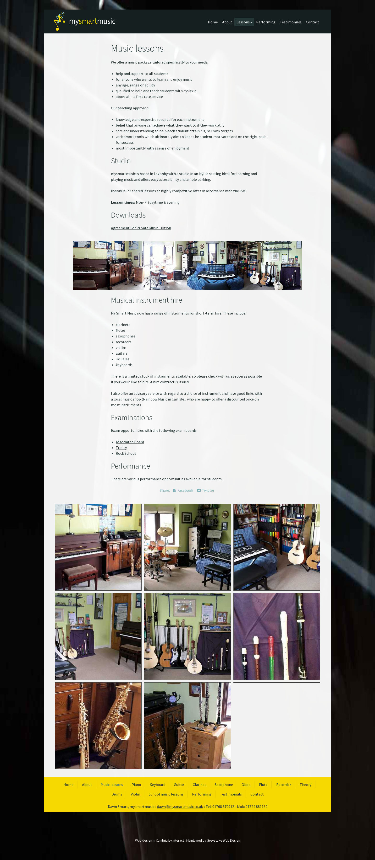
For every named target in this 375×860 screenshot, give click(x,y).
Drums (116, 794)
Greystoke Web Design (223, 840)
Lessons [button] (244, 22)
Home (213, 22)
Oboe (246, 784)
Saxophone (224, 784)
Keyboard (157, 784)
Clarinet (199, 784)
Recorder (283, 784)
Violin (135, 794)
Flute (263, 784)
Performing (266, 22)
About (227, 22)
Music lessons (112, 784)
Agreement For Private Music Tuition (141, 227)
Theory (305, 784)
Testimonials (291, 22)
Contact (312, 22)
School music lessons (166, 794)
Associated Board (130, 441)
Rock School (126, 453)
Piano (136, 784)
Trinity (121, 447)
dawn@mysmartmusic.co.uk (180, 806)
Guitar (179, 784)
